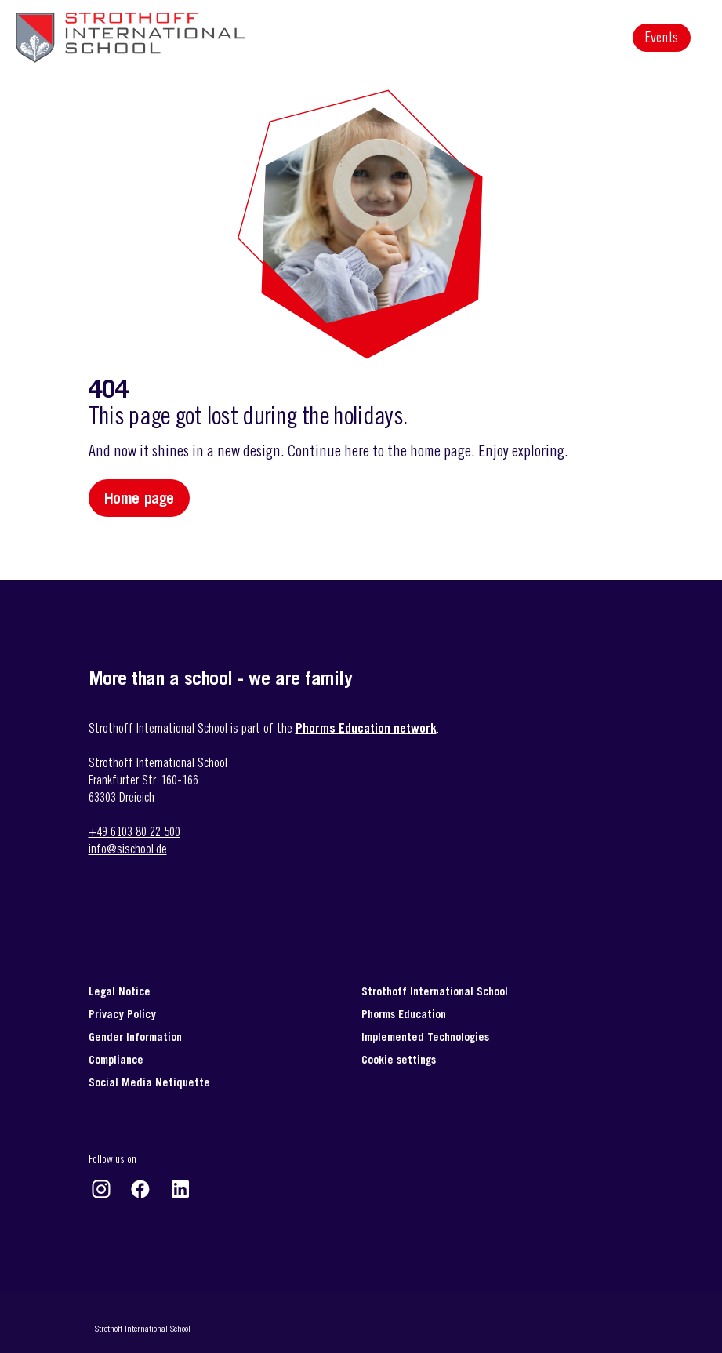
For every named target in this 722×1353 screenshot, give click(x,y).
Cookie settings (398, 1059)
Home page (139, 498)
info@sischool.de (128, 849)
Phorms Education (403, 1013)
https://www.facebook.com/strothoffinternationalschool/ (140, 1189)
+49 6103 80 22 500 (134, 831)
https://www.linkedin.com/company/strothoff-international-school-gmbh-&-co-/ (180, 1189)
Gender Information (135, 1036)
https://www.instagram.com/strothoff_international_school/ (101, 1189)
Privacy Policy (122, 1013)
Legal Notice (120, 991)
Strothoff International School (434, 991)
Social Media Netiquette (149, 1082)
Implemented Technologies (425, 1036)
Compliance (116, 1059)
